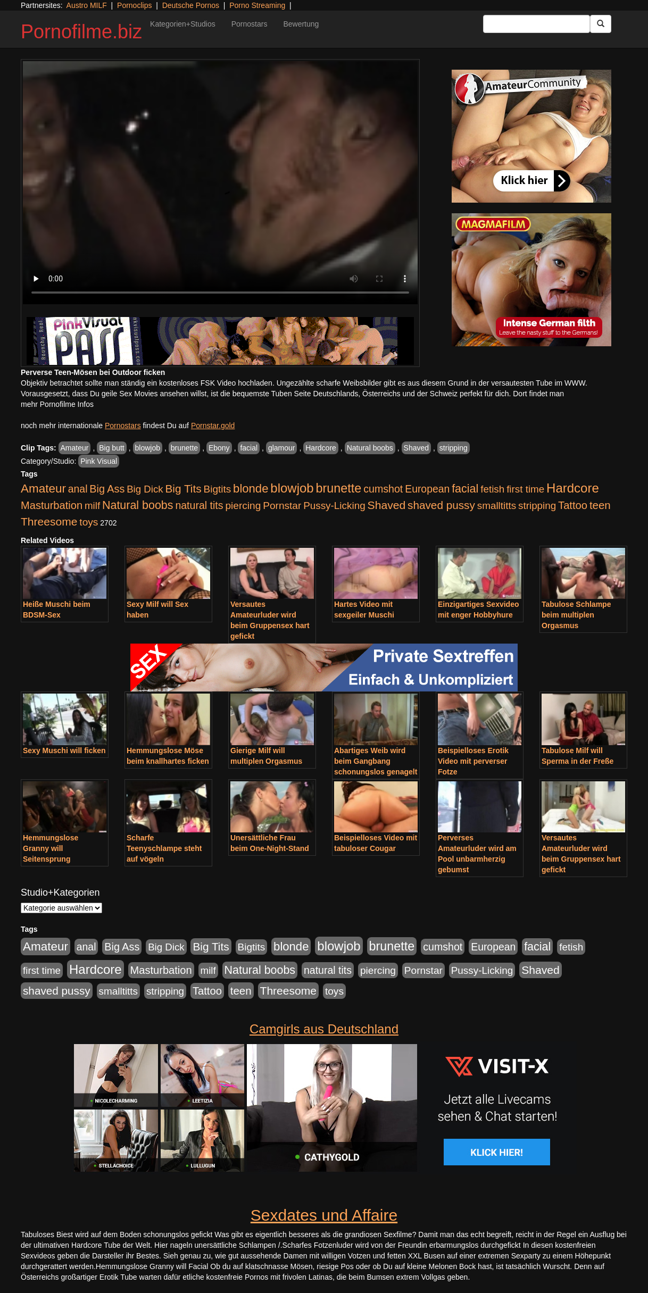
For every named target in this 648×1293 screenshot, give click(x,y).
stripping (453, 448)
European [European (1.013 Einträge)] (427, 489)
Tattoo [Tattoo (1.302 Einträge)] (572, 505)
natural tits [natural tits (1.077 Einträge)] (199, 505)
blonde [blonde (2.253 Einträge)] (250, 488)
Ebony (219, 448)
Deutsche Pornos (190, 5)
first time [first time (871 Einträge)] (525, 489)
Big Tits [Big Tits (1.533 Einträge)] (183, 488)
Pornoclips (134, 5)
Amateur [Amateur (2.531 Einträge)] (43, 488)
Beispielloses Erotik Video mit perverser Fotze (473, 761)
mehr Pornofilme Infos (57, 404)
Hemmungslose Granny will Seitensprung (50, 848)
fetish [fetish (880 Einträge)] (492, 489)
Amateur (75, 448)
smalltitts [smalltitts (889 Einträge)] (496, 505)
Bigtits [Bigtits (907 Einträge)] (217, 489)
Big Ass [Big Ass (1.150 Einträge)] (106, 489)
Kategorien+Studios (182, 24)
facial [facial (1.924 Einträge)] (465, 488)
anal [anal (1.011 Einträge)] (78, 489)
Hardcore (320, 448)
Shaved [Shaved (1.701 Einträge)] (387, 505)
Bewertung (301, 24)
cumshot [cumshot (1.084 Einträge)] (383, 489)
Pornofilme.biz (81, 32)
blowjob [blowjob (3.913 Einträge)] (291, 488)
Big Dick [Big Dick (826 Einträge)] (145, 489)
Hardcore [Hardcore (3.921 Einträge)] (572, 488)
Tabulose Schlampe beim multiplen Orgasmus (576, 615)
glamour (281, 448)
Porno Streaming (257, 5)
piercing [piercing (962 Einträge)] (243, 505)
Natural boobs (370, 448)
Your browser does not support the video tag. (220, 182)
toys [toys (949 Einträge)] (88, 522)
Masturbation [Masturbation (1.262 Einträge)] (51, 505)
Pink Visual (98, 461)
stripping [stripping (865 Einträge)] (537, 505)
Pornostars (249, 24)
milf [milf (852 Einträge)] (92, 505)
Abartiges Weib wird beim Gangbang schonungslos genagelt (375, 761)
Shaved (416, 448)
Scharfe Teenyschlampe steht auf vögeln (164, 848)
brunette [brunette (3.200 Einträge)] (339, 488)
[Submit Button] (600, 24)
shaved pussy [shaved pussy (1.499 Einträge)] (441, 505)
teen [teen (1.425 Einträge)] (600, 505)
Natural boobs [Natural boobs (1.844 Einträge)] (137, 505)
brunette (184, 448)
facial (248, 448)
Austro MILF (87, 5)
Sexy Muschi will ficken (64, 750)
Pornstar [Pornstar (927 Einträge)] (282, 505)
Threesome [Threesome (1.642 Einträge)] (49, 521)
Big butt (111, 448)
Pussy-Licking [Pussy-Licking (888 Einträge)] (334, 505)
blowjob (147, 448)
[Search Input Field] (536, 24)
